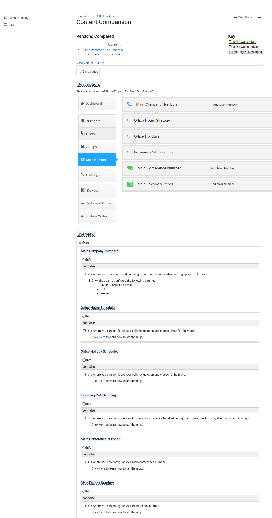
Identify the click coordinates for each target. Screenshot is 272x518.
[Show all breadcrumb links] (91, 16)
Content (81, 16)
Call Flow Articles (107, 16)
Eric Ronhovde (94, 50)
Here (102, 337)
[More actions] (259, 17)
